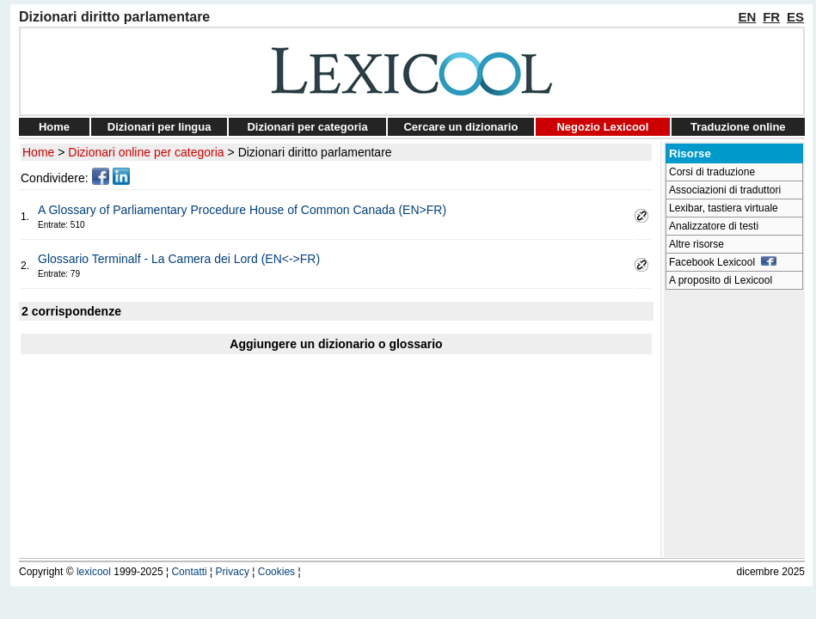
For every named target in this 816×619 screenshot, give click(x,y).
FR (771, 16)
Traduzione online (738, 127)
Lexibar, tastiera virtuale (723, 208)
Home (54, 127)
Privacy (232, 572)
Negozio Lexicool (602, 127)
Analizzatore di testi (713, 226)
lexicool (94, 572)
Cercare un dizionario (460, 127)
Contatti (188, 572)
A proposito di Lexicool (720, 280)
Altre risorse (696, 244)
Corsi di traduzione (712, 172)
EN (748, 16)
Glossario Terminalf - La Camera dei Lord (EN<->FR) (179, 259)
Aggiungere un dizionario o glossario (336, 344)
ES (795, 16)
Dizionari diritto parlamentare (315, 152)
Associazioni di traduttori (725, 190)
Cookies (276, 572)
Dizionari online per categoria (146, 152)
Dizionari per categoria (307, 127)
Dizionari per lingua (159, 127)
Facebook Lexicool (722, 262)
